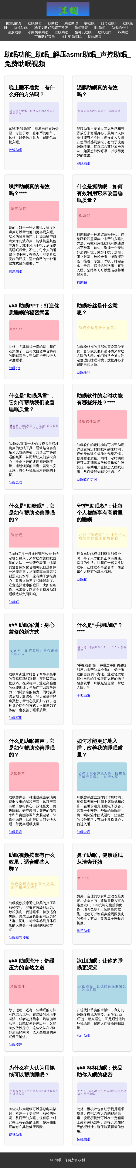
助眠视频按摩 (19, 937)
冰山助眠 (83, 1036)
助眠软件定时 (87, 479)
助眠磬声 (15, 832)
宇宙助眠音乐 (44, 37)
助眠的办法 (120, 28)
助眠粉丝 (83, 372)
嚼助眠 (89, 23)
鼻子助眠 (83, 931)
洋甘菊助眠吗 (71, 37)
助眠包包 (34, 23)
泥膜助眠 (83, 163)
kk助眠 (123, 32)
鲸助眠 (53, 23)
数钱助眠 (15, 150)
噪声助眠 (15, 271)
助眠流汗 (15, 1044)
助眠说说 (83, 832)
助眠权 (82, 579)
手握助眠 (83, 695)
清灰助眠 (14, 32)
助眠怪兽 (95, 37)
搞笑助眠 (21, 28)
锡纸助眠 (15, 1135)
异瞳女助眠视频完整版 (51, 28)
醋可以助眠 (83, 32)
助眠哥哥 (81, 28)
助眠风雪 (15, 483)
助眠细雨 (105, 32)
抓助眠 (82, 282)
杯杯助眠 (83, 1139)
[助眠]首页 (14, 23)
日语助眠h (108, 23)
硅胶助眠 (61, 32)
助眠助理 (71, 23)
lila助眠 (99, 28)
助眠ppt (14, 368)
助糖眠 (14, 602)
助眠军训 (15, 718)
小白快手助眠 (38, 32)
